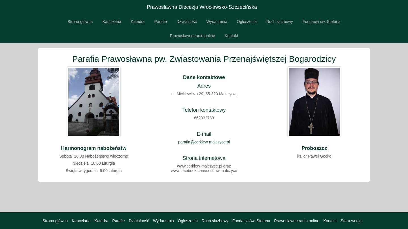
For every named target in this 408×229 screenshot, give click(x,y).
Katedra (138, 21)
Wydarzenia (216, 21)
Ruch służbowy (279, 21)
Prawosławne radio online (192, 35)
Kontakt (231, 35)
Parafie (160, 21)
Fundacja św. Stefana (322, 21)
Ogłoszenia (247, 21)
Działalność (187, 21)
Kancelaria (112, 21)
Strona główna (80, 21)
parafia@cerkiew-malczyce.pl (204, 142)
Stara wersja (352, 221)
